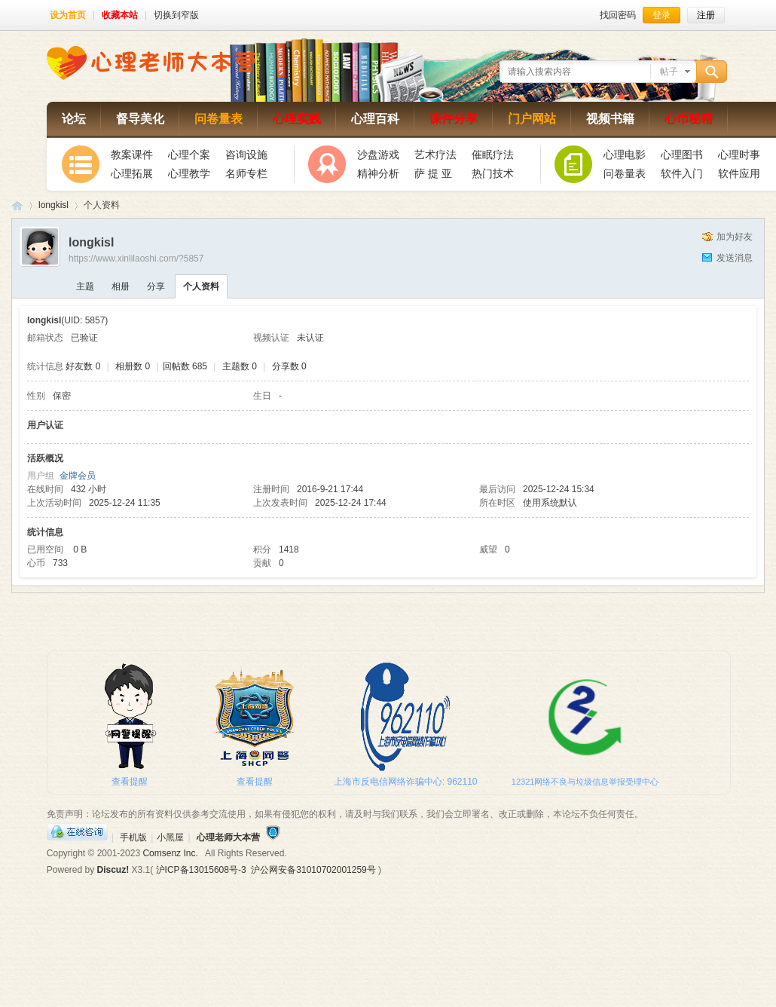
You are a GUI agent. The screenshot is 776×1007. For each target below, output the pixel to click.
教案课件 (132, 154)
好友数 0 (83, 366)
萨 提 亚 (433, 173)
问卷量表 (218, 118)
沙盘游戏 (378, 154)
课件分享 (453, 118)
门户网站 (532, 118)
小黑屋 (170, 837)
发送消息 (734, 258)
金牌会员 (78, 475)
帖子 (669, 71)
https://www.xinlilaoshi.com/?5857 (136, 258)
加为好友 (734, 236)
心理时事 (739, 154)
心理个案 (189, 154)
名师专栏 (246, 173)
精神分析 (378, 173)
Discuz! (113, 870)
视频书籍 (610, 118)
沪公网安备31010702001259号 (313, 870)
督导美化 (140, 118)
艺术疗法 (435, 154)
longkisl (53, 205)
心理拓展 (132, 173)
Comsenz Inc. (169, 853)
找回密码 (618, 15)
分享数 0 (289, 366)
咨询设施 (246, 154)
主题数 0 (239, 366)
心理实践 (297, 118)
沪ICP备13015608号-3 (201, 870)
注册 (706, 15)
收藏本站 (120, 15)
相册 (121, 286)
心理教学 (189, 173)
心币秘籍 (688, 118)
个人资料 (201, 286)
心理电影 (624, 154)
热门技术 (493, 173)
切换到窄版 (176, 15)
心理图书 (682, 154)
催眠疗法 (493, 154)
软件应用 (739, 173)
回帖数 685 (185, 366)
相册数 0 (132, 366)
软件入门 (682, 173)
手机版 (133, 837)
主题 (85, 286)
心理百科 (375, 118)
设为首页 (68, 15)
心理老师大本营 (17, 205)
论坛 (74, 118)
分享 (156, 286)
